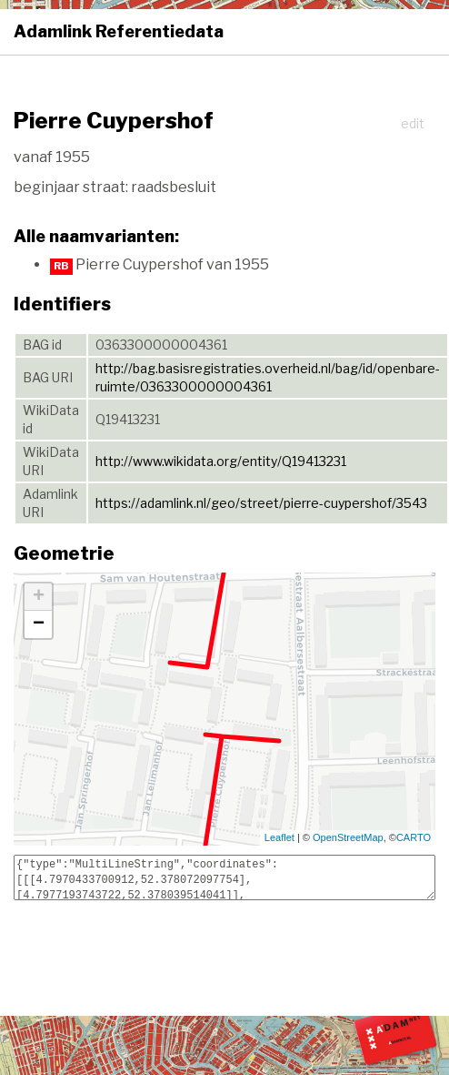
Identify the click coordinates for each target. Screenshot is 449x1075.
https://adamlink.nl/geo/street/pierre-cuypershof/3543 (261, 503)
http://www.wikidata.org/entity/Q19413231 (220, 461)
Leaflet (279, 837)
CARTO (413, 837)
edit (412, 123)
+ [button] (39, 597)
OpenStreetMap (348, 837)
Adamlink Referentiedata (119, 31)
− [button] (39, 624)
